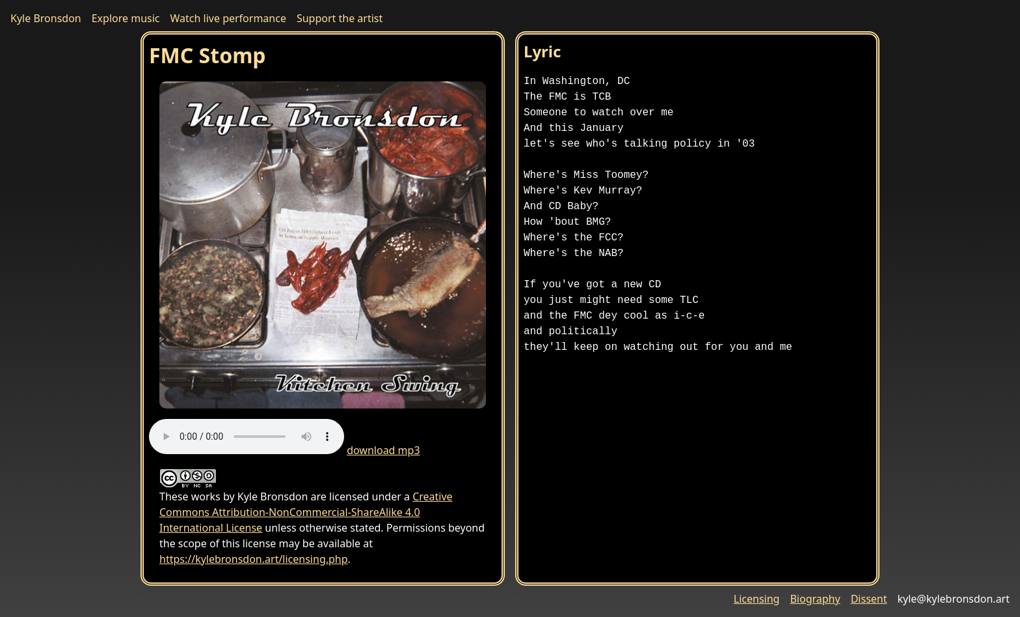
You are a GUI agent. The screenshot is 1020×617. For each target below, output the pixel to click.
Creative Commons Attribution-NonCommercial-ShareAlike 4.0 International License (306, 512)
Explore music (126, 18)
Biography (815, 599)
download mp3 (383, 450)
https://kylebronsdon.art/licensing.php (253, 559)
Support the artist (339, 18)
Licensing (757, 599)
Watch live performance (228, 18)
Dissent (869, 599)
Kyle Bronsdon (45, 18)
